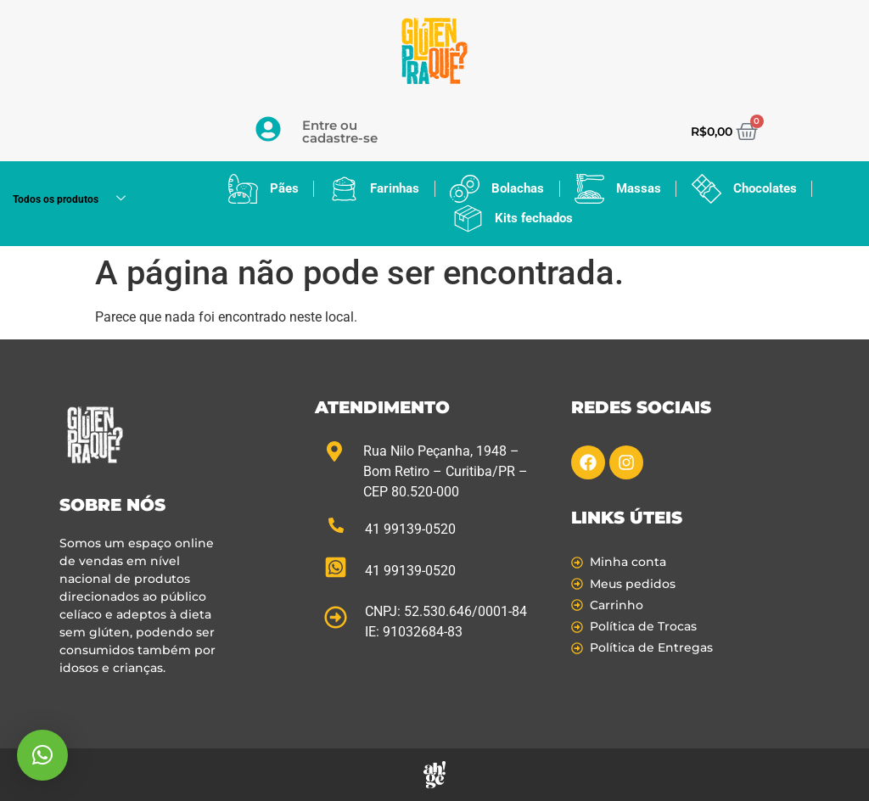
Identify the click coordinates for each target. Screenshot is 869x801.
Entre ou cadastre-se (340, 131)
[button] (42, 755)
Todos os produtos (75, 199)
